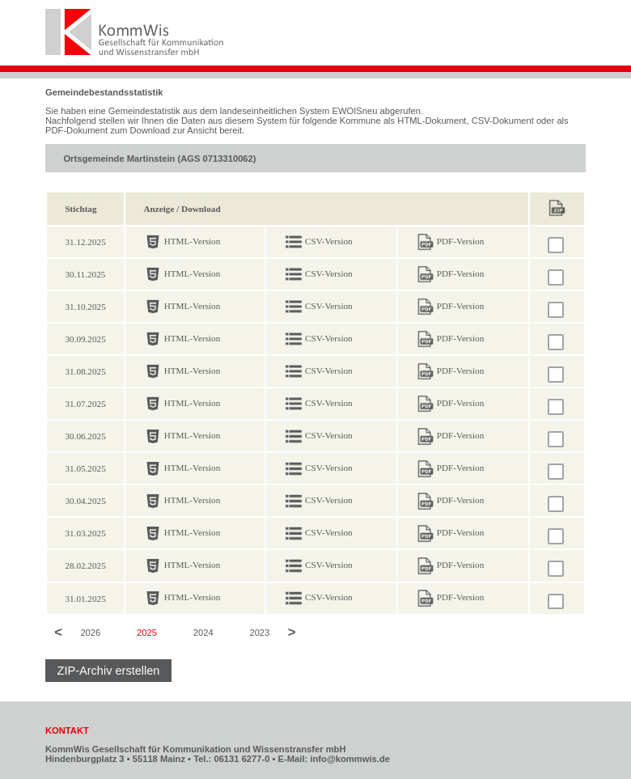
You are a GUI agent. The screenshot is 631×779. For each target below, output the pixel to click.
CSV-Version (329, 241)
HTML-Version (192, 241)
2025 (147, 633)
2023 (259, 633)
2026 (90, 633)
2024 (203, 633)
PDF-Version (460, 241)
